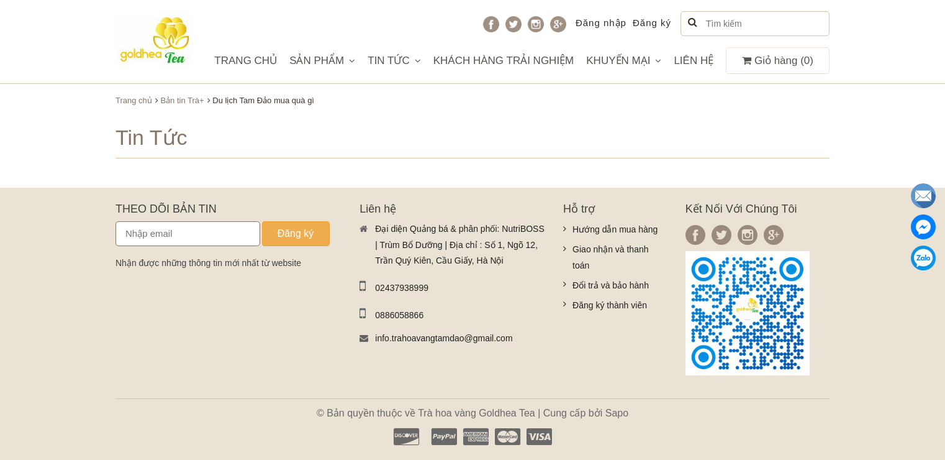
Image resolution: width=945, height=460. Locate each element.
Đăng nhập (601, 22)
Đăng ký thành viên (609, 305)
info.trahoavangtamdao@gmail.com (443, 338)
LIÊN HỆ (693, 61)
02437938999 (401, 288)
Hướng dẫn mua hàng (615, 229)
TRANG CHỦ (245, 61)
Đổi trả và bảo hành (610, 285)
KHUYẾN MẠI (623, 61)
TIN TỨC (394, 61)
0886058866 (399, 315)
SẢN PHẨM (322, 61)
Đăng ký (652, 22)
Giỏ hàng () (777, 61)
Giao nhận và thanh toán (610, 257)
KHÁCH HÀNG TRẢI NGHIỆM (503, 61)
